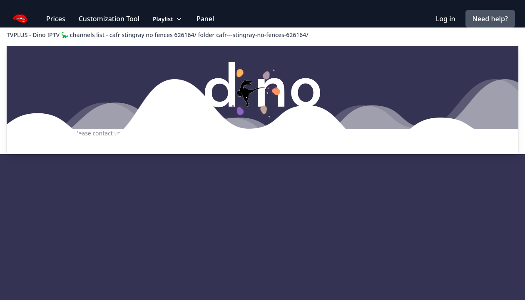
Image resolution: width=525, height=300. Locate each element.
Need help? (490, 18)
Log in (445, 18)
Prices (55, 18)
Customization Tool (109, 18)
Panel (205, 18)
